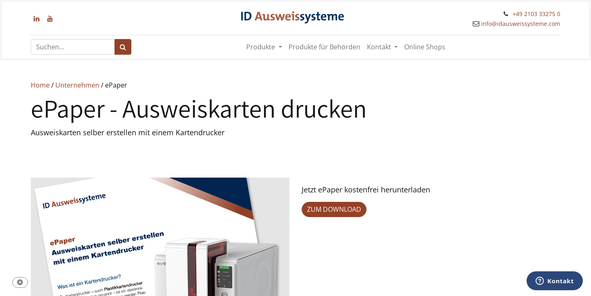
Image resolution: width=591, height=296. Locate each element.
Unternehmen (77, 85)
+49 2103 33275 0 (536, 14)
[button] (20, 283)
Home (40, 85)
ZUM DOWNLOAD (334, 209)
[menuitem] (324, 47)
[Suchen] (123, 47)
